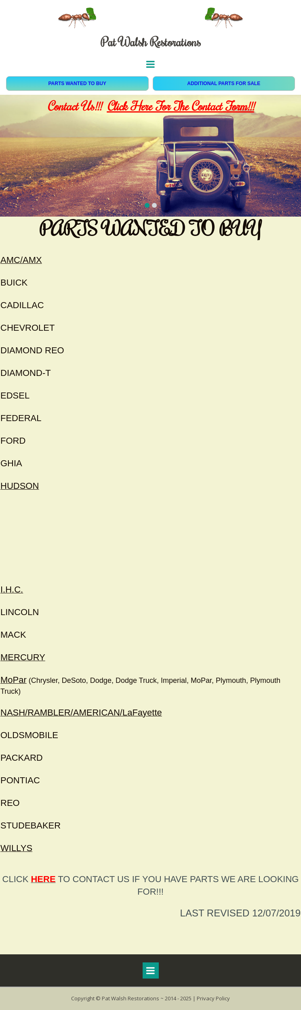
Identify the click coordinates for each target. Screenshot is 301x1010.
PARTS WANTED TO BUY (77, 83)
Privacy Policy (213, 998)
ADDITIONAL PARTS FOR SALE (223, 83)
